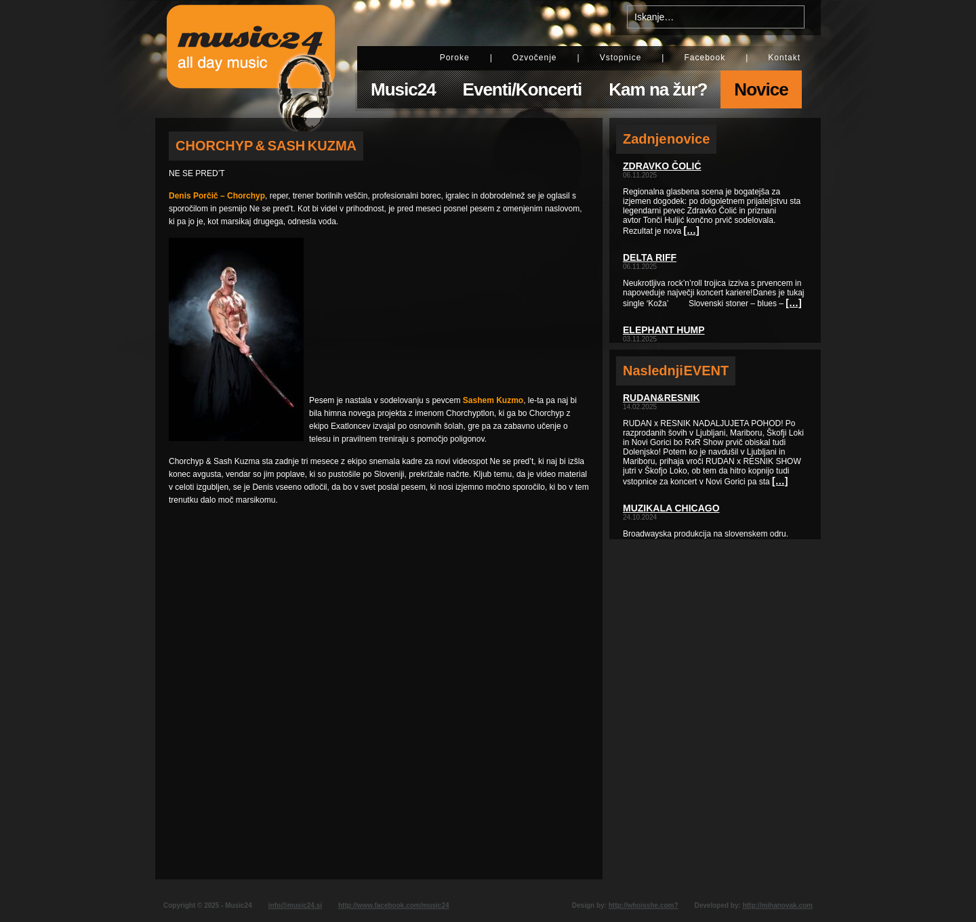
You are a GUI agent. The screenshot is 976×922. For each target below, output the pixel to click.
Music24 (403, 89)
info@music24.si (295, 905)
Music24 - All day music (251, 59)
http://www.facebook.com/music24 (393, 905)
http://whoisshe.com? (643, 905)
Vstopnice (621, 57)
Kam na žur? (658, 89)
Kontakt (784, 57)
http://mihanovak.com (778, 905)
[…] (691, 230)
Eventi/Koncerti (522, 89)
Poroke (455, 57)
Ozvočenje (534, 57)
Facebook (704, 57)
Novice (761, 89)
